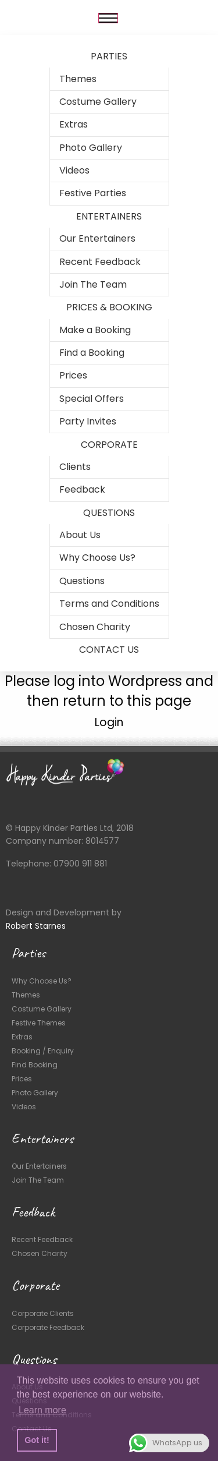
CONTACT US (109, 649)
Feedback (82, 489)
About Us (80, 535)
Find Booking (35, 1065)
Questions (82, 581)
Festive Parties (92, 193)
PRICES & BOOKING (109, 307)
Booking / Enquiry (43, 1051)
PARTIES (109, 56)
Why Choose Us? (97, 557)
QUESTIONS (109, 512)
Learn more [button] (42, 1410)
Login (109, 722)
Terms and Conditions (109, 603)
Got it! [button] (36, 1440)
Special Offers (91, 398)
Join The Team (93, 284)
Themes (78, 79)
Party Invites (87, 421)
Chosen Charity (94, 627)
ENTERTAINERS (109, 216)
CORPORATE (109, 444)
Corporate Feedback (48, 1327)
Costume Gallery (98, 101)
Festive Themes (39, 1023)
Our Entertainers (97, 238)
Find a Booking (91, 352)
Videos (74, 170)
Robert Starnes (36, 926)
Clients (75, 466)
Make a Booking (95, 330)
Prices (73, 375)
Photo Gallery (90, 147)
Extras (73, 124)
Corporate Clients (43, 1313)
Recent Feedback (100, 261)
